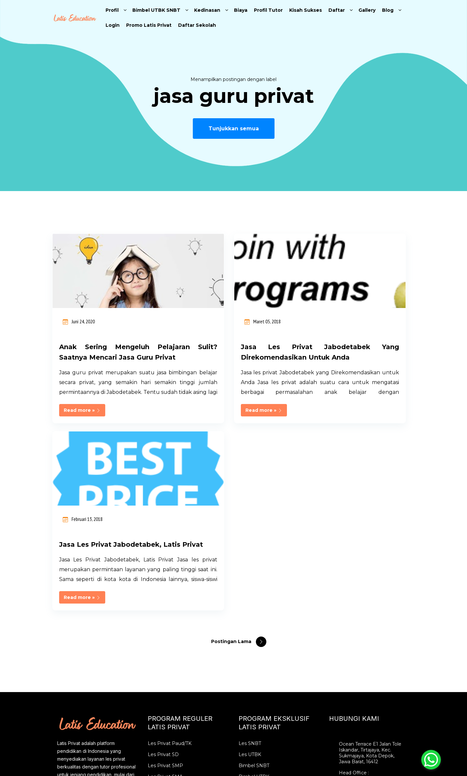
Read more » (82, 421)
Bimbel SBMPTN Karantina (269, 655)
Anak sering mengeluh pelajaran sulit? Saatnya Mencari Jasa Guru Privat (109, 357)
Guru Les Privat (165, 689)
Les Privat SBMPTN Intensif (270, 667)
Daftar (336, 10)
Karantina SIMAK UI (261, 633)
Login (113, 25)
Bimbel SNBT (254, 589)
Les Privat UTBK (257, 611)
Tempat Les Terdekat (172, 678)
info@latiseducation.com (367, 624)
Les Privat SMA (165, 600)
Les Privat (159, 611)
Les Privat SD (163, 578)
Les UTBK (250, 578)
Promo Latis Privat (149, 25)
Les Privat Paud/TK (170, 567)
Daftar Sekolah (197, 25)
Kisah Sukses (305, 10)
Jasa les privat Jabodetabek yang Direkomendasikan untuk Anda (233, 357)
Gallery (367, 10)
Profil (112, 10)
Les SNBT (250, 567)
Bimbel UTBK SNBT (156, 10)
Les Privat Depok (167, 667)
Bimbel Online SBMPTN (266, 644)
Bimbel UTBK (254, 600)
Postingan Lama (232, 465)
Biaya (240, 10)
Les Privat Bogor (167, 633)
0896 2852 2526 (357, 613)
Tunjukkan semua (233, 128)
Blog (387, 10)
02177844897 (355, 602)
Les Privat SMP (165, 589)
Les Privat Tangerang (172, 655)
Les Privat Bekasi (167, 644)
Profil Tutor (268, 10)
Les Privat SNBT (257, 622)
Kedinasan (207, 10)
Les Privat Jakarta (168, 622)
